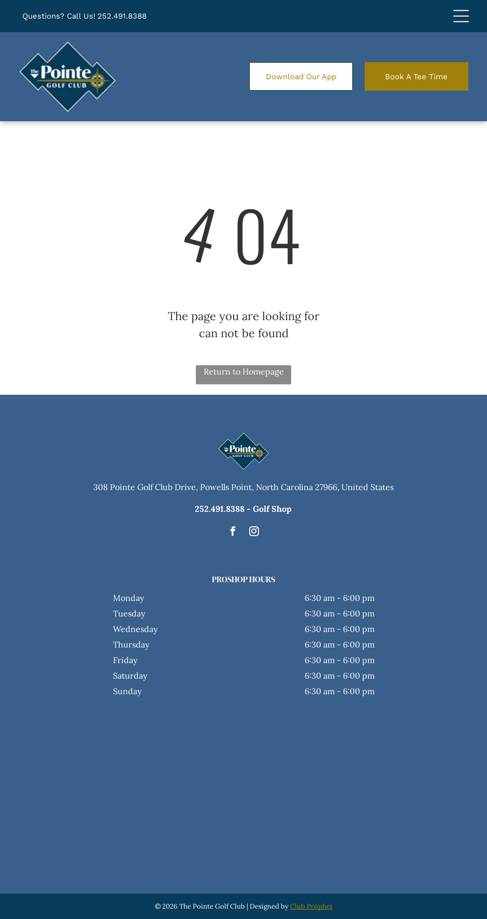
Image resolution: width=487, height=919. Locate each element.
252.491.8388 (122, 16)
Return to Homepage (244, 371)
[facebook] (233, 532)
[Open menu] (461, 16)
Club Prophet (311, 906)
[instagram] (254, 532)
